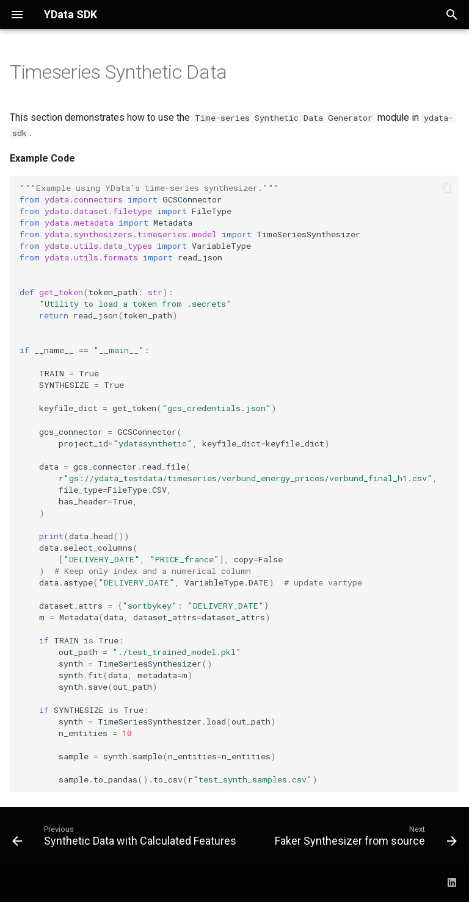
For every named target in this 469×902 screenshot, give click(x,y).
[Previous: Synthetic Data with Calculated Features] (125, 838)
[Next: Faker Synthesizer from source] (365, 838)
